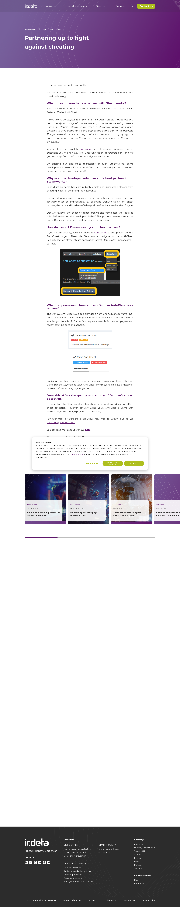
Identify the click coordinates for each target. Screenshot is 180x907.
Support (120, 6)
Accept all (134, 463)
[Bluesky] (48, 863)
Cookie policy (110, 900)
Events (137, 858)
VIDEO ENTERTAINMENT (76, 864)
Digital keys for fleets (108, 849)
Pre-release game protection (77, 849)
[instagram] (35, 863)
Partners (138, 865)
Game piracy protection (75, 852)
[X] (31, 863)
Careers (137, 855)
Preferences (92, 463)
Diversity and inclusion (144, 848)
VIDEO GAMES (71, 845)
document (86, 149)
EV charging (104, 852)
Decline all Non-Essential (113, 463)
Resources (139, 883)
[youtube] (40, 863)
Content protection (73, 875)
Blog (136, 880)
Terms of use (129, 900)
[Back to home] (31, 6)
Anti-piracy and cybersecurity (77, 871)
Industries (52, 6)
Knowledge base (77, 6)
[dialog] (90, 453)
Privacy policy (149, 900)
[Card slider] (90, 537)
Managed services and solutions (78, 881)
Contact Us (100, 232)
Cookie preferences (72, 900)
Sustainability (140, 851)
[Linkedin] (26, 863)
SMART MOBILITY (107, 845)
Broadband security (73, 878)
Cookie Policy (77, 454)
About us (102, 6)
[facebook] (44, 863)
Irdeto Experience (72, 868)
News (136, 861)
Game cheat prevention (75, 856)
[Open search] (132, 6)
